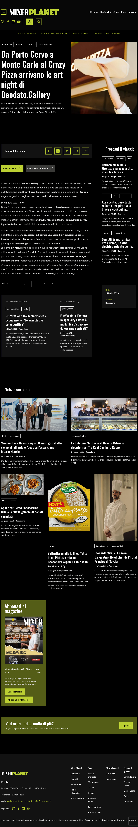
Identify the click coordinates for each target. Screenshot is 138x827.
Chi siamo (75, 773)
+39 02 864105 (17, 794)
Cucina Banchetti (102, 546)
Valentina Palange (68, 335)
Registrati (126, 725)
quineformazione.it (42, 801)
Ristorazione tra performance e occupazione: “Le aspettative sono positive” (26, 320)
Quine (126, 796)
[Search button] (39, 22)
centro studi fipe (13, 309)
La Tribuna (128, 801)
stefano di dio (125, 196)
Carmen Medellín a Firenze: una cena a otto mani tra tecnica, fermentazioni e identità (118, 168)
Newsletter (76, 784)
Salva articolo (12, 168)
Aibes (116, 12)
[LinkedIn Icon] (13, 21)
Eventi (91, 793)
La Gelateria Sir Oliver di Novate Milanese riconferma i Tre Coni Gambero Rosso (97, 445)
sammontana (14, 436)
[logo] (34, 12)
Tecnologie (93, 782)
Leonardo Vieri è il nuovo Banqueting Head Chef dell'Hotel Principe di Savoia (115, 557)
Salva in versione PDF (40, 168)
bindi (4, 436)
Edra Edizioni (130, 776)
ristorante (31, 44)
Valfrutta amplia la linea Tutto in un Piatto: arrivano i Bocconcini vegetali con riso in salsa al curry (68, 559)
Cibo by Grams (32, 33)
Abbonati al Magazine (19, 699)
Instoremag (111, 779)
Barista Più (105, 12)
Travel (91, 787)
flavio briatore (7, 44)
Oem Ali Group (119, 233)
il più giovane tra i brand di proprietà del (58, 192)
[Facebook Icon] (8, 21)
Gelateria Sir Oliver (79, 436)
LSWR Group (130, 790)
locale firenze (108, 159)
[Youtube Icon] (18, 21)
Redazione (23, 329)
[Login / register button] (29, 22)
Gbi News (110, 773)
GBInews (93, 12)
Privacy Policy (77, 798)
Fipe (123, 12)
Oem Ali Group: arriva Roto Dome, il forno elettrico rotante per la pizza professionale (117, 242)
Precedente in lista (16, 301)
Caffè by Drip (94, 812)
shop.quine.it (26, 801)
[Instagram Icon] (2, 21)
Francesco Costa (45, 44)
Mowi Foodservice (9, 501)
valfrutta (52, 546)
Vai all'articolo (15, 691)
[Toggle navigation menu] (3, 12)
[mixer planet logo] (15, 773)
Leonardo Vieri (117, 546)
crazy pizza (20, 44)
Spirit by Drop (94, 807)
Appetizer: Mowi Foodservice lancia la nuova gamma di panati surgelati (22, 512)
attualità (25, 309)
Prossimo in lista (70, 301)
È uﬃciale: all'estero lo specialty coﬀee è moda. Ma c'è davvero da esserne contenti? (74, 322)
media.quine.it (13, 801)
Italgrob (132, 12)
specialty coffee (67, 309)
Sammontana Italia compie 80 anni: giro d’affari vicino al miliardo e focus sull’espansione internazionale (32, 447)
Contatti (74, 779)
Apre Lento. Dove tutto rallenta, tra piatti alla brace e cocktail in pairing (117, 205)
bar (129, 159)
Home (20, 33)
